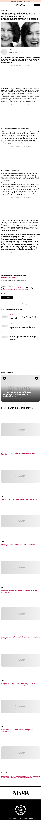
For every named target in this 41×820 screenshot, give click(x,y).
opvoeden (21, 304)
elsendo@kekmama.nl (8, 277)
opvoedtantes (30, 304)
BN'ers (11, 334)
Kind (9, 10)
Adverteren (17, 818)
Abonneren (8, 818)
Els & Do (12, 49)
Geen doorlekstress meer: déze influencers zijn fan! (19, 499)
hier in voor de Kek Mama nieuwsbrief (14, 290)
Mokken (12, 88)
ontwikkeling (12, 304)
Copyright (32, 818)
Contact (25, 818)
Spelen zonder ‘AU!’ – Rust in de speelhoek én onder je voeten (20, 637)
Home (3, 10)
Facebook (12, 288)
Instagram (21, 288)
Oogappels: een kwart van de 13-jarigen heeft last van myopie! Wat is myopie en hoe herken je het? (20, 777)
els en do (4, 304)
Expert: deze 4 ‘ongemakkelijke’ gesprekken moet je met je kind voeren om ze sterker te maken (23, 327)
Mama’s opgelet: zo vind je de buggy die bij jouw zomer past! (24, 317)
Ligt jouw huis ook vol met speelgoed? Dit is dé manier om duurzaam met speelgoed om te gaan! (19, 684)
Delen (7, 298)
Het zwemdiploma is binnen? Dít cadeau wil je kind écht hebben (19, 591)
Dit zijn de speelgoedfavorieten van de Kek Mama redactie (19, 453)
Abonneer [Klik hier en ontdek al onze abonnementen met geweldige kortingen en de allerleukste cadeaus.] (37, 4)
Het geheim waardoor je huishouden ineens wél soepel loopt (18, 545)
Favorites (12, 314)
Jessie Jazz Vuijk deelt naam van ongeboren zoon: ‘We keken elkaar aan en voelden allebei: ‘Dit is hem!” (23, 338)
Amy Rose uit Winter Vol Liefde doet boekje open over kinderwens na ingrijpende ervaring (17, 394)
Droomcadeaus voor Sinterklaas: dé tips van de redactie (18, 730)
